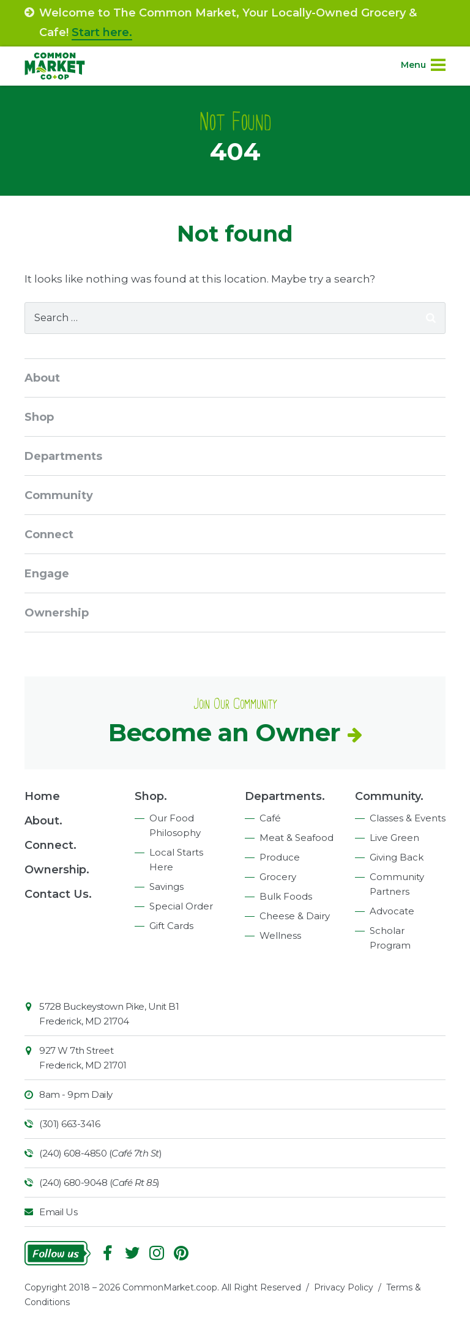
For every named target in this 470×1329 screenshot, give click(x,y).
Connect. (50, 845)
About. (43, 820)
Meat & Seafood (296, 837)
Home (42, 796)
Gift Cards (171, 925)
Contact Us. (58, 894)
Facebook (107, 1253)
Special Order (181, 906)
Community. (389, 796)
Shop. (151, 796)
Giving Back (396, 857)
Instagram (156, 1253)
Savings (166, 886)
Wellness (280, 935)
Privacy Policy (343, 1287)
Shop (39, 417)
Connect (48, 534)
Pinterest (181, 1253)
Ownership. (56, 869)
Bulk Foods (285, 896)
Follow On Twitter (132, 1253)
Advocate (392, 911)
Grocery (277, 877)
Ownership (56, 613)
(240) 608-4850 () (100, 1153)
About (42, 378)
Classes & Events (408, 818)
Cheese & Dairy (294, 916)
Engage (46, 573)
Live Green (394, 837)
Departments (63, 456)
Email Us (58, 1212)
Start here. (102, 32)
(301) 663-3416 (69, 1124)
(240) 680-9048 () (99, 1182)
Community (58, 495)
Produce (279, 857)
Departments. (285, 796)
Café (270, 818)
